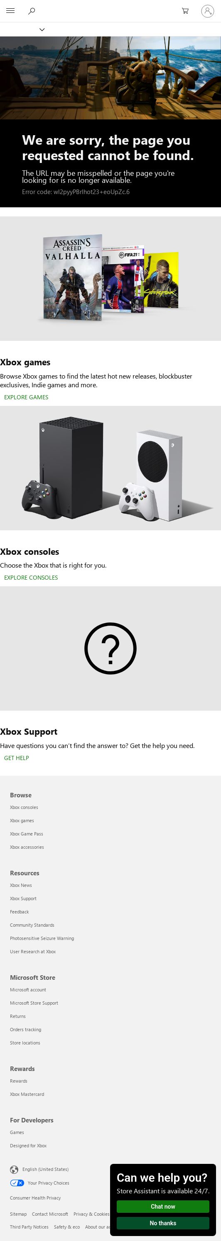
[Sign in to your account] (208, 11)
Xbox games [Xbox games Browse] (22, 820)
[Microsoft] (110, 6)
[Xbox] (21, 29)
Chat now (163, 1206)
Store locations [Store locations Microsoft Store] (25, 1042)
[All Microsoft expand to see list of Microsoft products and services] (10, 11)
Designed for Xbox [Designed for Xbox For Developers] (28, 1145)
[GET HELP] (16, 758)
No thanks (163, 1223)
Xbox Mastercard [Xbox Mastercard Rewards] (27, 1094)
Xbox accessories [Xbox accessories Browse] (27, 847)
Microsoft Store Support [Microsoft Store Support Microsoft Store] (34, 1002)
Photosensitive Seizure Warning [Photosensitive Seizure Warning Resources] (42, 938)
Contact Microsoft (50, 1214)
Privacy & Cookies (92, 1214)
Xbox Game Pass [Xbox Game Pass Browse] (26, 833)
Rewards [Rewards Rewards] (18, 1080)
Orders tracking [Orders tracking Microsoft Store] (25, 1029)
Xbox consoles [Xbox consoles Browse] (24, 807)
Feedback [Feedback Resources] (19, 911)
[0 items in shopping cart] (188, 11)
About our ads (99, 1226)
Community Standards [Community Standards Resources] (32, 925)
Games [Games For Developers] (17, 1132)
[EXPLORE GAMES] (26, 397)
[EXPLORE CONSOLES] (31, 578)
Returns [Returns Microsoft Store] (18, 1016)
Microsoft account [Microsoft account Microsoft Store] (28, 989)
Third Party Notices (29, 1226)
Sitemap (18, 1214)
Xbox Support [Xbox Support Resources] (23, 898)
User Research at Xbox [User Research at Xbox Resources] (33, 951)
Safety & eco (67, 1226)
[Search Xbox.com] (33, 10)
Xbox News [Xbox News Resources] (21, 885)
